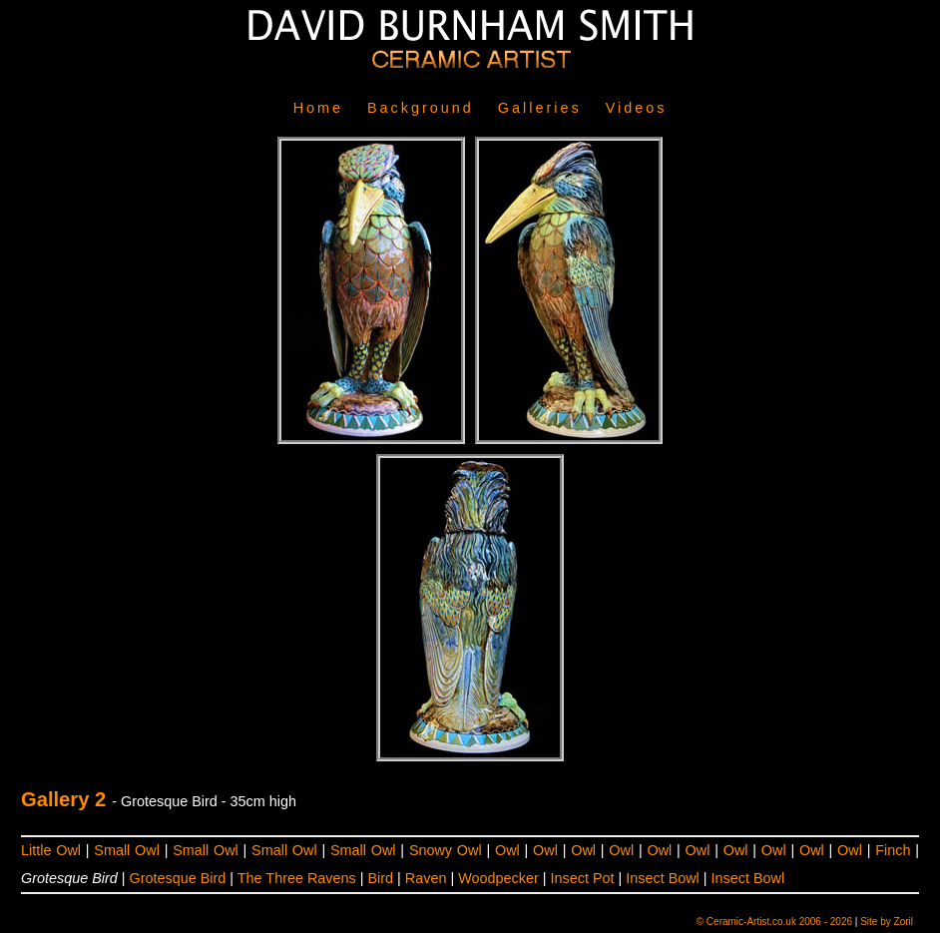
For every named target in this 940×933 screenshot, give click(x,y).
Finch (892, 850)
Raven (426, 878)
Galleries (540, 108)
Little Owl (51, 850)
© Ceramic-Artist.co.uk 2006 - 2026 (774, 921)
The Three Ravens (296, 878)
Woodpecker (498, 878)
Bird (381, 878)
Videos (637, 108)
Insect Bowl (663, 878)
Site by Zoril (886, 921)
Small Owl (127, 850)
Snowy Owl (445, 850)
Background (420, 108)
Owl (507, 850)
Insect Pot (582, 878)
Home (318, 108)
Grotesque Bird (178, 878)
